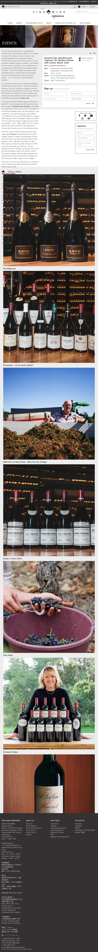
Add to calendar (86, 58)
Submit (90, 103)
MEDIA (49, 23)
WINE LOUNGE (85, 23)
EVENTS (19, 23)
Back (93, 53)
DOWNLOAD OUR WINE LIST (65, 23)
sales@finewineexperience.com (14, 947)
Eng (91, 7)
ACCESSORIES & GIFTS (34, 23)
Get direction (85, 60)
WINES (10, 23)
